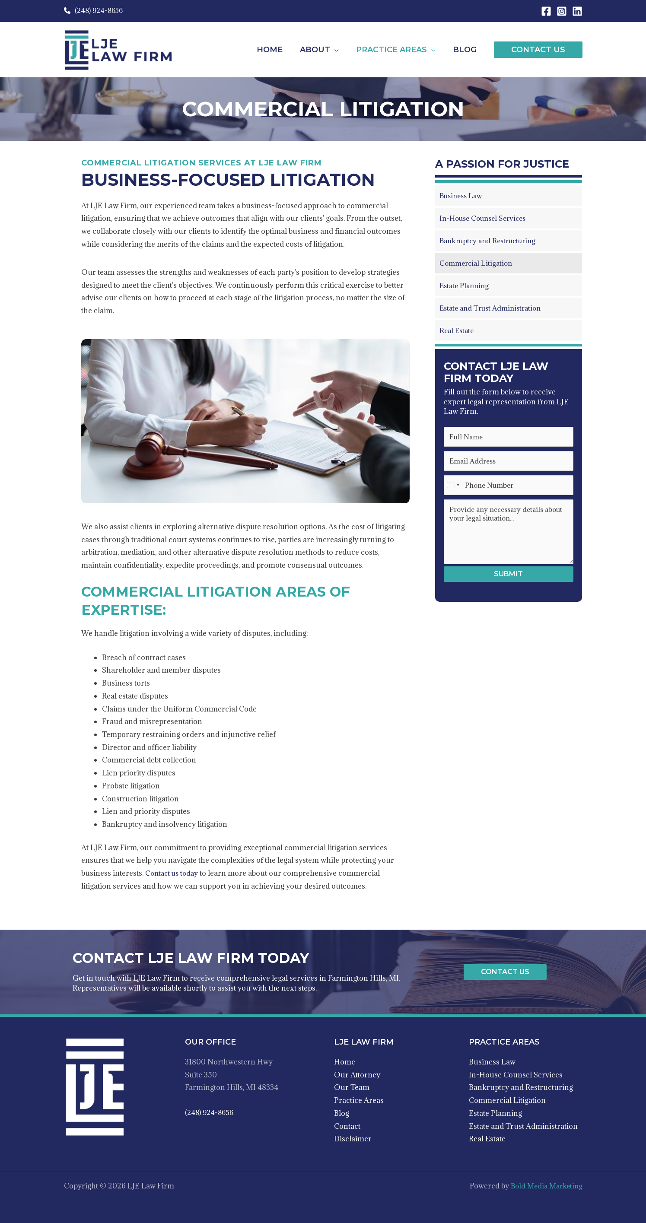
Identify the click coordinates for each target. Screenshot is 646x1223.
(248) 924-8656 (93, 10)
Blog (341, 1113)
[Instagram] (562, 11)
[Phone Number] (508, 487)
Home (344, 1062)
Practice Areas (359, 1100)
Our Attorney (357, 1075)
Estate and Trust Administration (523, 1126)
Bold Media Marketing (544, 1186)
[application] (338, 50)
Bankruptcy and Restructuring (521, 1087)
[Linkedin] (577, 11)
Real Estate (487, 1139)
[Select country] (453, 487)
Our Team (351, 1087)
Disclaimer (353, 1139)
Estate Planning (495, 1113)
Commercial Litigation (507, 1100)
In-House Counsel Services (516, 1075)
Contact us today (173, 873)
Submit (508, 576)
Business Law (492, 1062)
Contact (347, 1126)
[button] (538, 49)
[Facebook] (546, 11)
